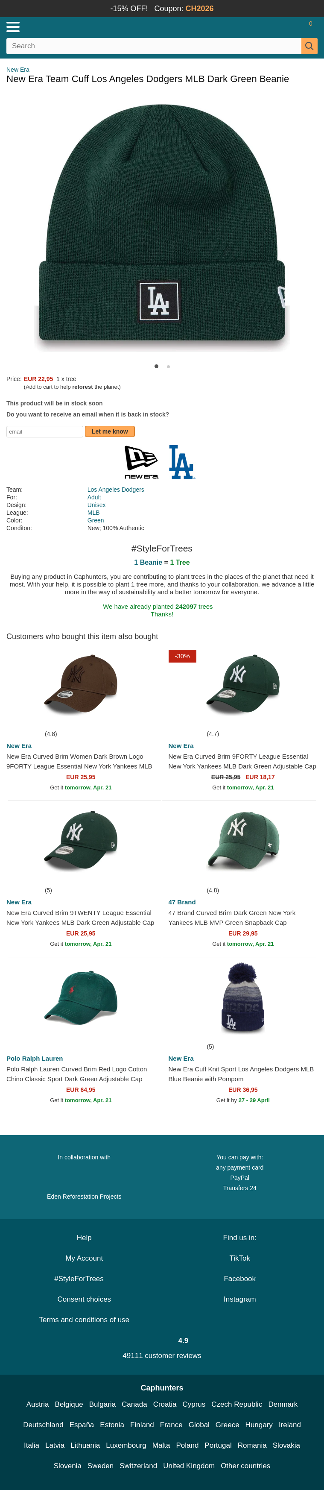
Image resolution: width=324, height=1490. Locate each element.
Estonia (112, 1425)
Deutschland (43, 1425)
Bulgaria (102, 1404)
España (82, 1425)
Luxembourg (126, 1445)
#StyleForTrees (84, 1279)
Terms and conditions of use (84, 1320)
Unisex (97, 505)
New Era (17, 69)
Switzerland (138, 1466)
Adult (94, 497)
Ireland (290, 1425)
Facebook (240, 1279)
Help (84, 1238)
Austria (37, 1404)
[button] (156, 366)
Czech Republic (236, 1404)
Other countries (245, 1466)
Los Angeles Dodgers (116, 489)
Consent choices (84, 1299)
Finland (142, 1425)
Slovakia (286, 1445)
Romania (252, 1445)
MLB (94, 512)
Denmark (283, 1404)
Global (199, 1425)
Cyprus (193, 1404)
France (171, 1425)
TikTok (240, 1258)
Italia (31, 1445)
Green (96, 520)
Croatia (165, 1404)
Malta (161, 1445)
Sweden (101, 1466)
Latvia (54, 1445)
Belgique (69, 1404)
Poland (187, 1445)
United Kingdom (189, 1466)
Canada (134, 1404)
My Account (84, 1258)
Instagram (240, 1299)
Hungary (259, 1425)
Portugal (217, 1445)
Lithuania (85, 1445)
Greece (227, 1425)
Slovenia (68, 1466)
